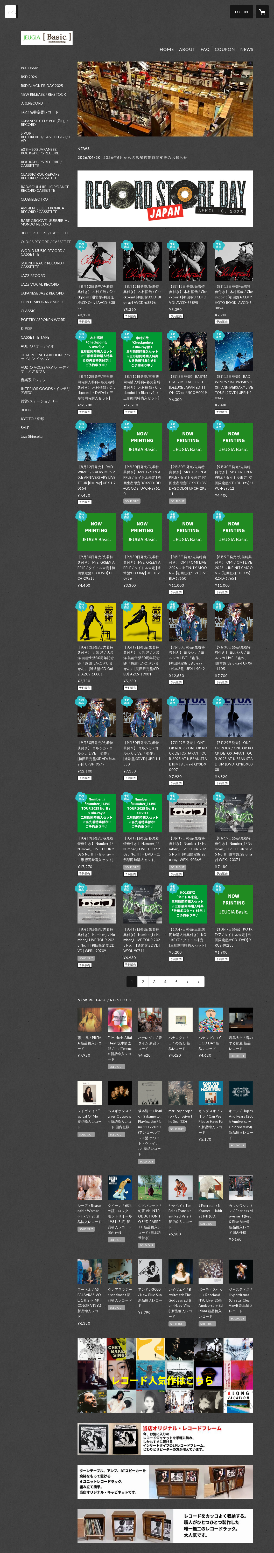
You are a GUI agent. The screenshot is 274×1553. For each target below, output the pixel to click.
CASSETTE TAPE (35, 337)
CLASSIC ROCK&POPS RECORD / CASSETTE (40, 176)
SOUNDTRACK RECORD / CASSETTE (42, 265)
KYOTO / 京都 (32, 419)
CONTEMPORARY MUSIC (42, 302)
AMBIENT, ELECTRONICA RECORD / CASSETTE (42, 210)
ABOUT (187, 49)
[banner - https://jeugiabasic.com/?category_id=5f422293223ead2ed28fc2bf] (165, 1526)
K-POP (26, 328)
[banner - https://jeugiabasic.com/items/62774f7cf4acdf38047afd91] (165, 1439)
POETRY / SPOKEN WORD (43, 319)
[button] (241, 11)
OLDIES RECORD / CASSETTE (46, 242)
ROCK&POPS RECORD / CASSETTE (41, 163)
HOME (167, 49)
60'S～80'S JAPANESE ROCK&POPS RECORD (40, 151)
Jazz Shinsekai (32, 436)
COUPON (225, 49)
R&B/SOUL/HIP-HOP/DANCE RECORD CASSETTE (45, 188)
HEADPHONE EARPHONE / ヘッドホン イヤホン (45, 356)
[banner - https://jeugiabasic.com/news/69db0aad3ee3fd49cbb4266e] (165, 198)
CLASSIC (28, 311)
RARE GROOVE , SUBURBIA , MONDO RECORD (45, 222)
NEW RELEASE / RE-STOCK (43, 94)
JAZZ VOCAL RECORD (40, 284)
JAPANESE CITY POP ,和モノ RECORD (45, 122)
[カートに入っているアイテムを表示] (262, 11)
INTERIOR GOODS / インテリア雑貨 (45, 390)
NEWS (246, 49)
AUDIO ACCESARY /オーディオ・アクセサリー (45, 369)
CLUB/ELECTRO (34, 199)
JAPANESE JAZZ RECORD (42, 293)
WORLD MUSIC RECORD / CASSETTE (43, 252)
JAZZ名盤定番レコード (40, 112)
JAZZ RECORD (33, 275)
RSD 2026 (29, 77)
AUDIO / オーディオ (37, 346)
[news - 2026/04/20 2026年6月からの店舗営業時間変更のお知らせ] (165, 157)
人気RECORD (32, 103)
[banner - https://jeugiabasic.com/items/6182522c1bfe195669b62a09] (165, 1482)
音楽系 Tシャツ (33, 380)
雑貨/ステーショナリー (39, 401)
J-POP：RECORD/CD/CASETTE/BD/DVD (45, 137)
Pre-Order (29, 68)
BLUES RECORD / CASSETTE (45, 233)
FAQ (205, 49)
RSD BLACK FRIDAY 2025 (42, 85)
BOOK (26, 410)
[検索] (11, 11)
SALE (25, 427)
